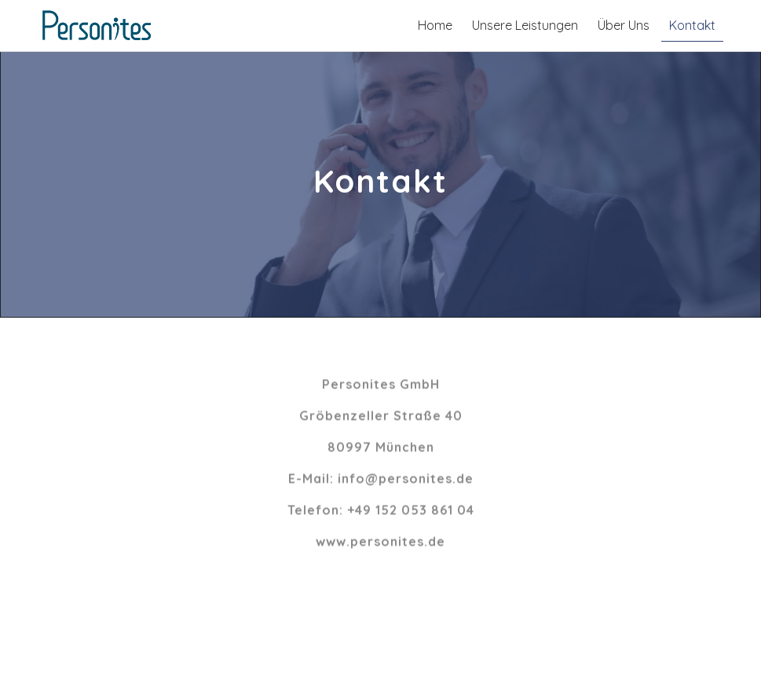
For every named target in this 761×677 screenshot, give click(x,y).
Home (435, 25)
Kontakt (692, 25)
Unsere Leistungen (525, 25)
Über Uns (623, 25)
